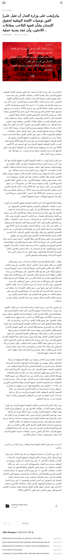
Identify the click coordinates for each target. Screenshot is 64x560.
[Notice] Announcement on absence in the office (22, 538)
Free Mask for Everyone (12, 550)
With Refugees (10, 532)
